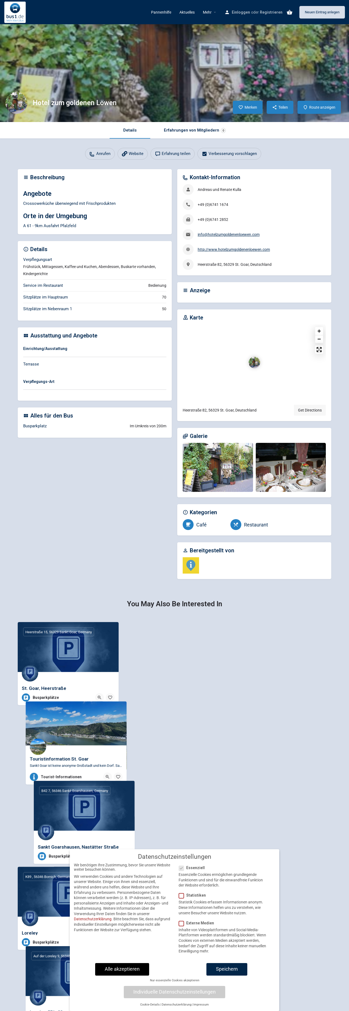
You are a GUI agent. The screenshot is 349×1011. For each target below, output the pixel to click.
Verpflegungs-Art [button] (39, 381)
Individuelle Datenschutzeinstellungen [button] (174, 992)
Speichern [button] (227, 969)
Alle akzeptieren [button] (122, 969)
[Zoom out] (319, 339)
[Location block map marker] (254, 362)
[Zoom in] (319, 331)
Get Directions (310, 410)
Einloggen (241, 12)
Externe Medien (198, 923)
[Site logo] (15, 12)
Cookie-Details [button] (150, 1004)
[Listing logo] (16, 103)
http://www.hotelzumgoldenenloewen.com (234, 249)
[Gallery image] (218, 467)
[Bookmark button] (110, 697)
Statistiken (194, 895)
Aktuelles (187, 12)
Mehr (207, 12)
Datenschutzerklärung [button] (176, 1004)
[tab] (94, 349)
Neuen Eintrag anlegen (322, 12)
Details (130, 130)
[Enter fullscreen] (319, 350)
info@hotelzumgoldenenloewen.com (229, 234)
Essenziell (193, 868)
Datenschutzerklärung (93, 919)
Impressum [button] (201, 1004)
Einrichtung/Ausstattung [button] (45, 348)
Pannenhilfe (161, 12)
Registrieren (271, 12)
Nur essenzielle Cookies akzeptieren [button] (174, 980)
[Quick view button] (99, 697)
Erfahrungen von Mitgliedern (195, 130)
